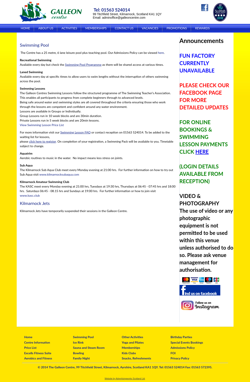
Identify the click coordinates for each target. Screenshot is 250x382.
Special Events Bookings (187, 342)
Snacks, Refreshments (136, 358)
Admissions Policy (183, 347)
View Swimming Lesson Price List (42, 125)
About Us (45, 28)
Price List (30, 347)
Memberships (95, 28)
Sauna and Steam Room (89, 347)
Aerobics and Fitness (38, 358)
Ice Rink (78, 342)
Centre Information (37, 342)
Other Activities (132, 337)
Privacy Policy (180, 358)
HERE (202, 151)
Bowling (78, 353)
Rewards (202, 28)
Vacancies (150, 28)
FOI (173, 353)
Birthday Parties (181, 337)
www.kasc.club (30, 195)
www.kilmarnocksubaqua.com (59, 174)
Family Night (81, 358)
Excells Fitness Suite (37, 353)
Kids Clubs (129, 353)
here (161, 52)
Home (25, 28)
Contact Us (124, 28)
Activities (69, 28)
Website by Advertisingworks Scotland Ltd (125, 378)
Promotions (177, 28)
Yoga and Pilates (133, 342)
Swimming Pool (83, 337)
